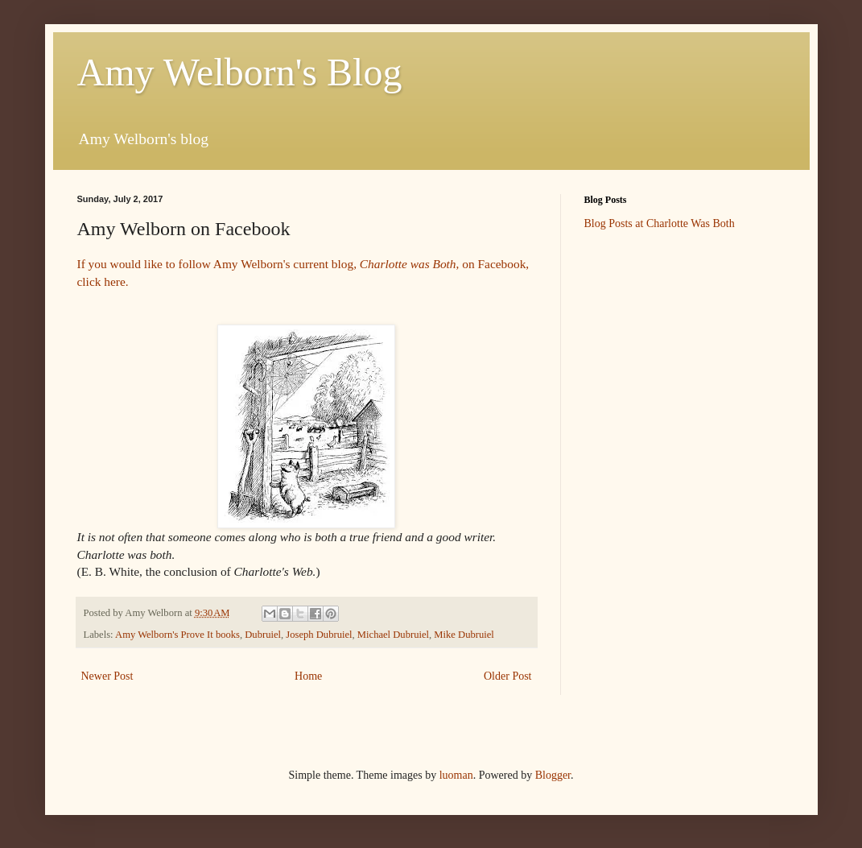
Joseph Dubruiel (319, 634)
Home (308, 676)
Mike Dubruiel (464, 634)
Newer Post (107, 676)
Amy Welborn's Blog (239, 72)
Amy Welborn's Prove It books (177, 634)
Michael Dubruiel (393, 634)
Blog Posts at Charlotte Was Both (659, 223)
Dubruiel (263, 634)
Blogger (553, 775)
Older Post (508, 676)
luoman (456, 775)
